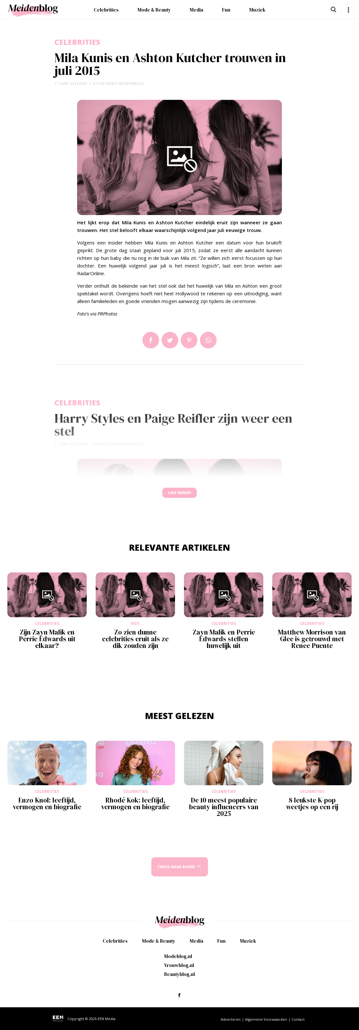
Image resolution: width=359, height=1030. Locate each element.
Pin (189, 340)
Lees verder (179, 495)
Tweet (170, 340)
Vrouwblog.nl (179, 965)
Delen (150, 340)
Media (196, 9)
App (208, 340)
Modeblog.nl (178, 956)
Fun (226, 9)
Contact (298, 1019)
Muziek (257, 9)
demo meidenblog (125, 83)
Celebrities (106, 9)
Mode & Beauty (154, 9)
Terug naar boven (176, 873)
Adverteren (231, 1019)
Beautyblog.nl (179, 974)
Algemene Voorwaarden (266, 1019)
